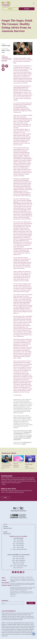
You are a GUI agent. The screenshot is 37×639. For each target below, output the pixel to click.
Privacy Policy (5, 583)
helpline (26, 8)
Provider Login (6, 585)
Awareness (5, 57)
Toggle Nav (33, 3)
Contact (4, 580)
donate (10, 8)
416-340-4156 (7, 533)
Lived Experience (7, 59)
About (3, 578)
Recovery (4, 61)
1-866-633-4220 (7, 528)
